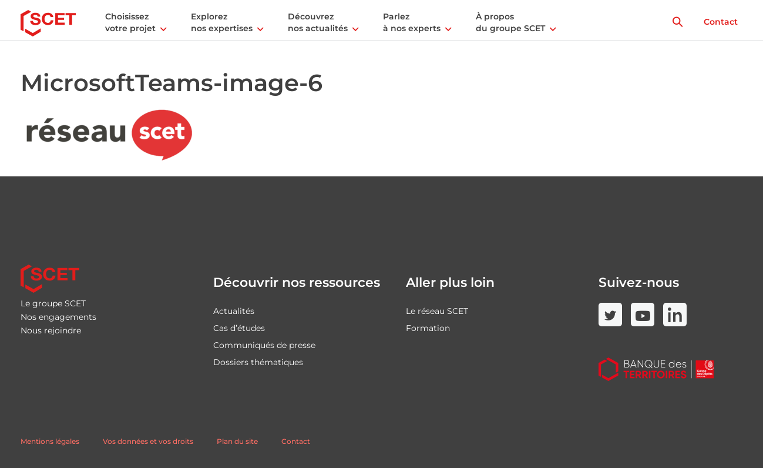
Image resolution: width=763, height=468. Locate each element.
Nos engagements (58, 317)
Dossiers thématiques (258, 362)
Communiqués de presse (264, 345)
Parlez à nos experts (412, 22)
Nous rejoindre (51, 330)
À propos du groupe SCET (510, 22)
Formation (428, 328)
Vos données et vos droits (148, 441)
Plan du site (237, 441)
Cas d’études (239, 328)
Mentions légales (50, 441)
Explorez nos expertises (222, 22)
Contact (721, 21)
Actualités (233, 311)
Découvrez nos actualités (318, 22)
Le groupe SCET (53, 303)
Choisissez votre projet (130, 22)
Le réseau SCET (437, 311)
